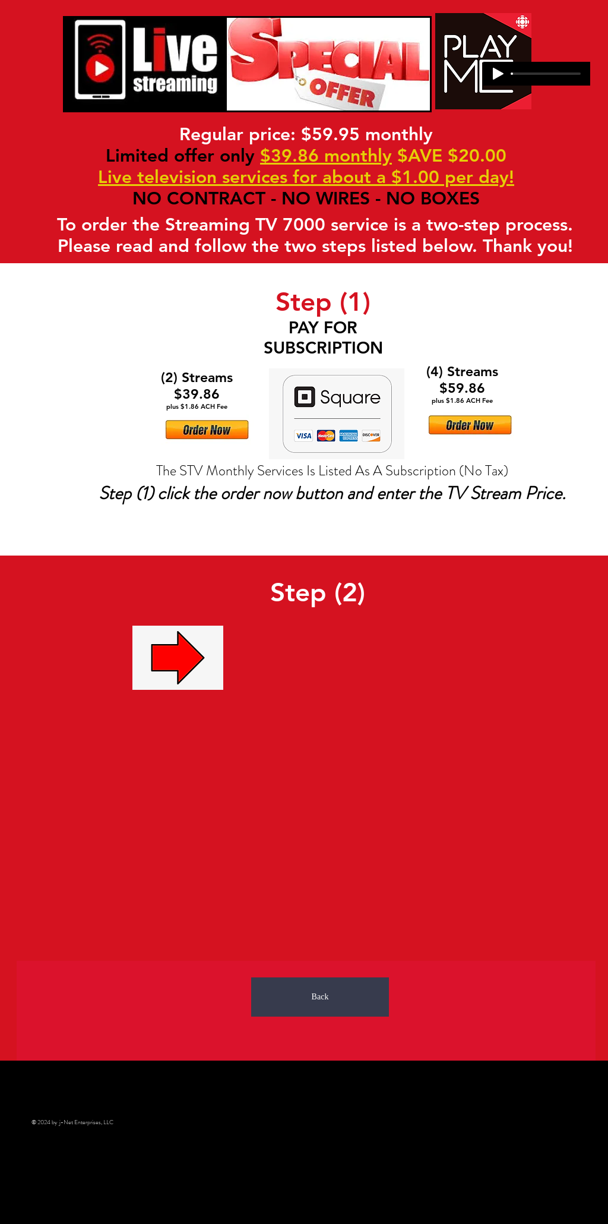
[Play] (498, 74)
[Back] (320, 997)
